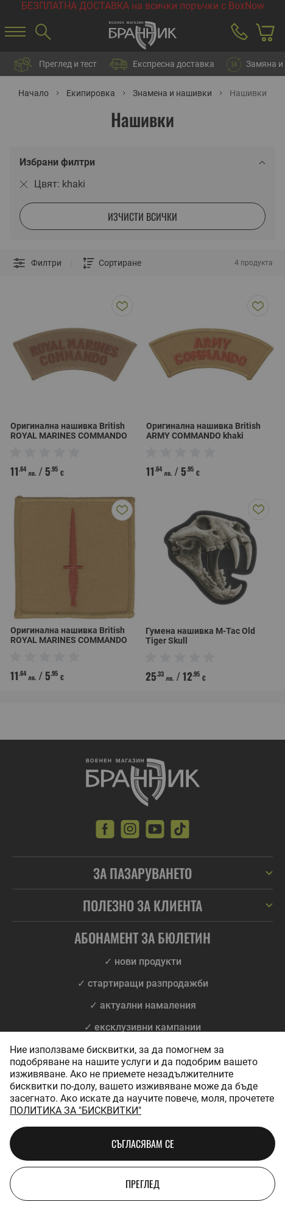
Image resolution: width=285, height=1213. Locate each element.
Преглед (142, 1184)
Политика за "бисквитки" (75, 1110)
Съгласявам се (142, 1143)
